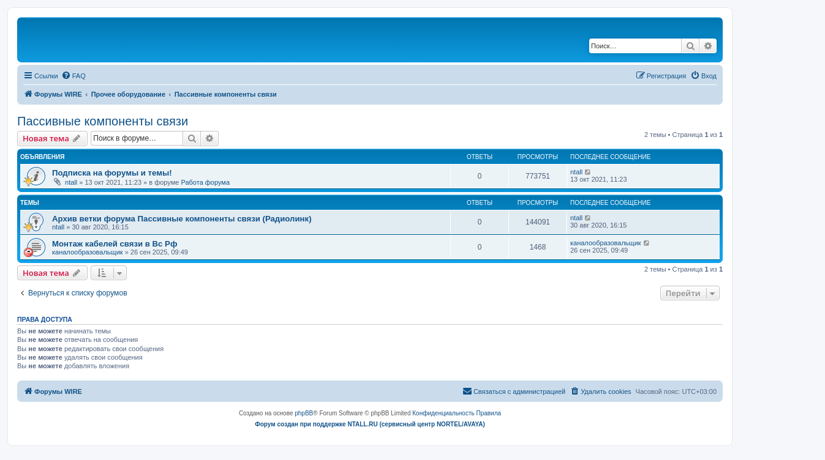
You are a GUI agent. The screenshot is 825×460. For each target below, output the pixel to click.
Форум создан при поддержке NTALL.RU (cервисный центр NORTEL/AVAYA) (370, 424)
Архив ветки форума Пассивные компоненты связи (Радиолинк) (182, 218)
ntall (71, 182)
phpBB (304, 413)
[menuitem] (73, 76)
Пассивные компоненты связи (102, 121)
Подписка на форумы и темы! (112, 172)
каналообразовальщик (87, 252)
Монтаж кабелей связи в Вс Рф (114, 243)
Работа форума (205, 182)
